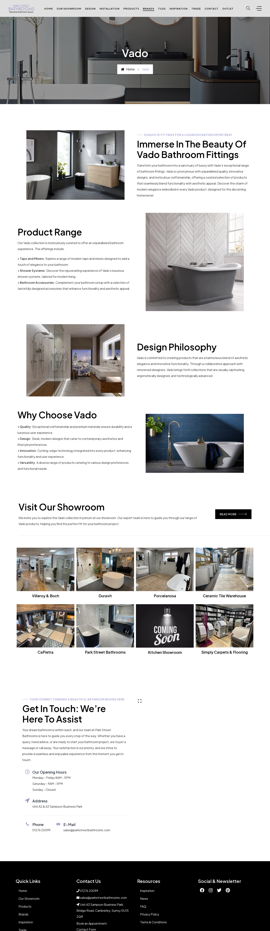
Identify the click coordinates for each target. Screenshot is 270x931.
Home (48, 8)
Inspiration (178, 8)
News (144, 898)
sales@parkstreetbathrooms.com (86, 830)
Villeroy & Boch (45, 595)
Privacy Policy (149, 914)
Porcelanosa (165, 595)
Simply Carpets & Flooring (224, 652)
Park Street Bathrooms (105, 652)
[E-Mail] (58, 824)
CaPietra (45, 652)
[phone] (27, 824)
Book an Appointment (91, 923)
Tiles (162, 8)
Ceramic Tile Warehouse (224, 595)
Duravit (105, 595)
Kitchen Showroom (165, 652)
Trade (196, 8)
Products (131, 8)
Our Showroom (69, 8)
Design (90, 8)
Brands (148, 8)
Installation (109, 8)
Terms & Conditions (153, 922)
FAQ (143, 906)
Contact (212, 8)
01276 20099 (41, 830)
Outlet (228, 8)
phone (38, 824)
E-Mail (69, 824)
